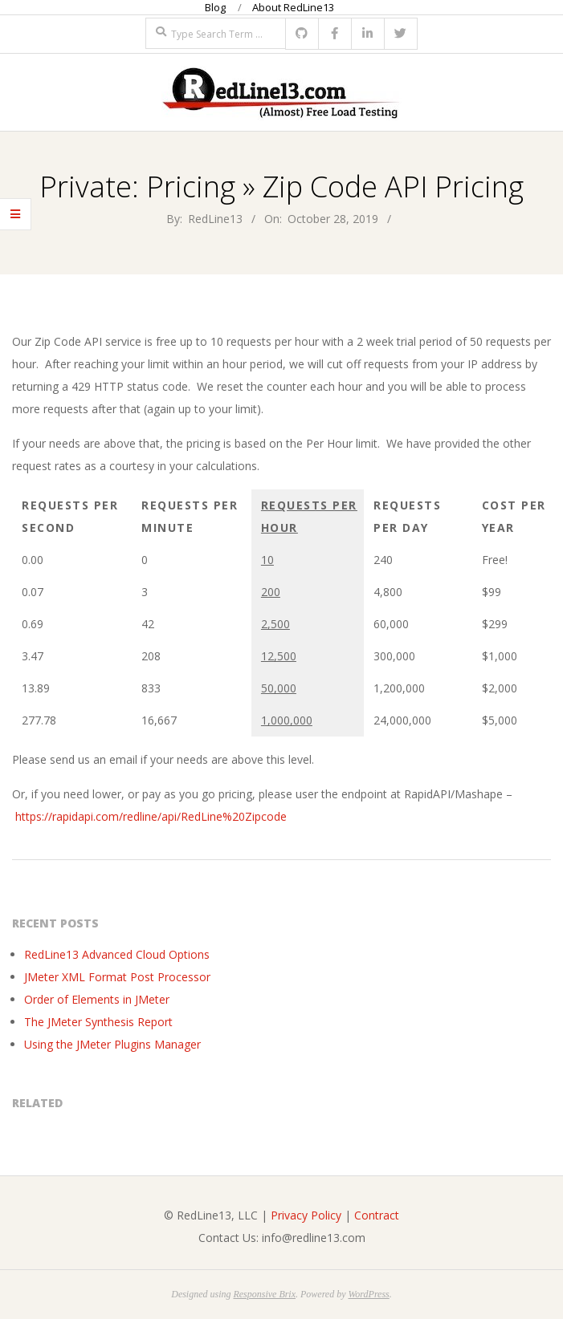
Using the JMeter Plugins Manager (112, 1044)
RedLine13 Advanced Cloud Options (117, 954)
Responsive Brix (264, 1294)
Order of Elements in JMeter (96, 999)
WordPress (368, 1294)
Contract (376, 1215)
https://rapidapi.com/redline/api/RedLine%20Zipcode (151, 816)
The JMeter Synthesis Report (98, 1021)
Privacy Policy (306, 1215)
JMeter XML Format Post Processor (117, 976)
